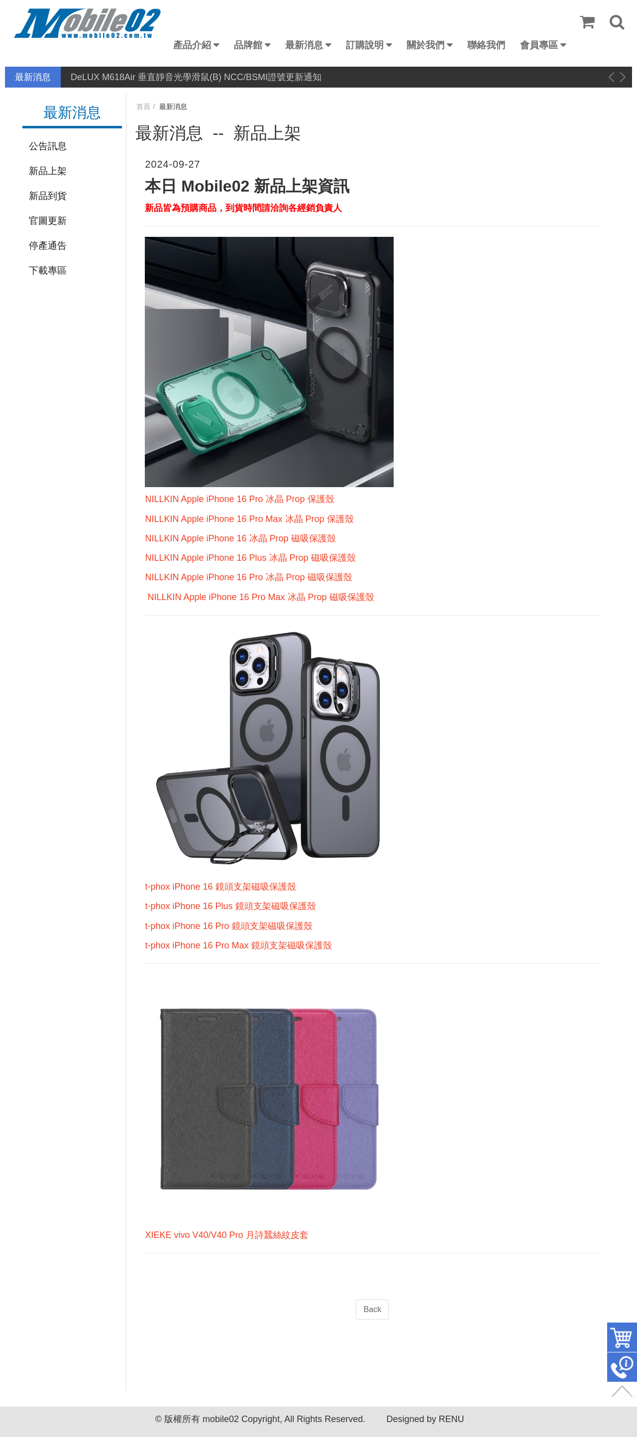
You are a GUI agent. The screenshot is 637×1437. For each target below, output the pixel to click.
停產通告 (48, 245)
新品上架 (48, 171)
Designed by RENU (425, 1419)
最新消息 (304, 45)
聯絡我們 (486, 45)
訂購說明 (365, 45)
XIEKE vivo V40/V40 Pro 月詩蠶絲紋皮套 (226, 1235)
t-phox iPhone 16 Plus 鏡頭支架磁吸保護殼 (230, 906)
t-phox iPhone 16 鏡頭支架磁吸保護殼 (220, 887)
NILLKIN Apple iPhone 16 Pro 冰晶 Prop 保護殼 (239, 499)
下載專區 (48, 270)
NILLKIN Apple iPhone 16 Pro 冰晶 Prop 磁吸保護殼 (248, 577)
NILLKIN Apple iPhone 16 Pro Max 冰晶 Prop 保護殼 (249, 519)
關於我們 (425, 45)
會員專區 (539, 45)
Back (372, 1309)
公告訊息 (48, 146)
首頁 (143, 106)
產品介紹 (192, 45)
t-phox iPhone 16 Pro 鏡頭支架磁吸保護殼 (228, 926)
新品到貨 (48, 196)
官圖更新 (48, 220)
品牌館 (248, 45)
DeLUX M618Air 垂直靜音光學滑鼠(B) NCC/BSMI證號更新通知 (196, 77)
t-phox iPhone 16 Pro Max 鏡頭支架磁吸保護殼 (238, 945)
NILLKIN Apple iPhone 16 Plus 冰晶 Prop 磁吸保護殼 (250, 558)
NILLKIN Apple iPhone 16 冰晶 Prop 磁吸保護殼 (240, 538)
